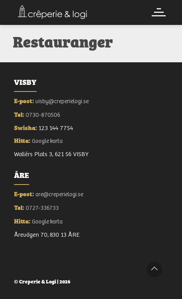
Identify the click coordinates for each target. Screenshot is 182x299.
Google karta (47, 141)
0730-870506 (43, 115)
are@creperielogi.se (59, 194)
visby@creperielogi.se (62, 101)
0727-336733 (42, 208)
